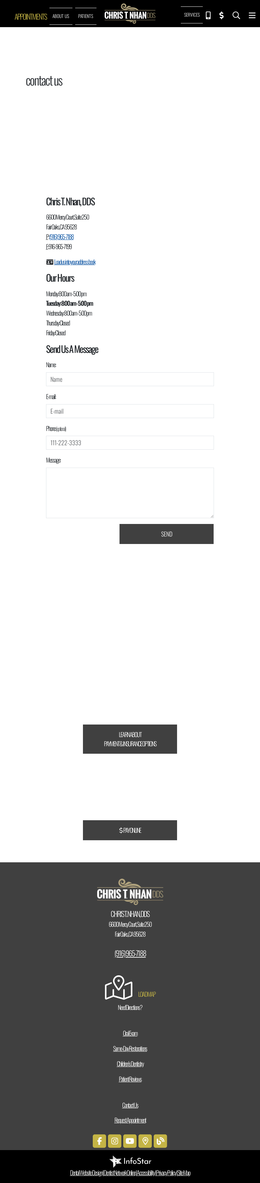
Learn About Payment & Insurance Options (130, 739)
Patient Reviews (130, 1078)
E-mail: (51, 396)
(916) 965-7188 (61, 236)
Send (166, 533)
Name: (51, 364)
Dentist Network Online (119, 1172)
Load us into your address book (74, 261)
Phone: (56, 428)
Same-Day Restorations (130, 1048)
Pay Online (130, 830)
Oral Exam (130, 1033)
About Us (60, 16)
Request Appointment (130, 1119)
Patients (85, 16)
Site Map (183, 1172)
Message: (53, 459)
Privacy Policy (166, 1172)
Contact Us (130, 1105)
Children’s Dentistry (130, 1063)
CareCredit (156, 665)
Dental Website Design (86, 1172)
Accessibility (146, 1172)
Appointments (31, 16)
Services (192, 14)
